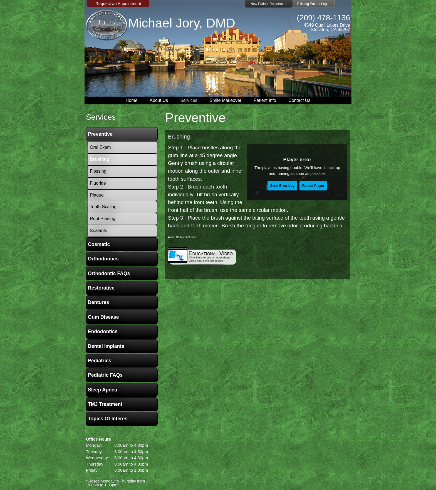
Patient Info (265, 100)
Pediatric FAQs (105, 375)
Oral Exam (100, 147)
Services (188, 100)
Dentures (98, 302)
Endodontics (103, 331)
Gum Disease (103, 317)
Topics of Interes (107, 418)
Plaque (97, 195)
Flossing (98, 171)
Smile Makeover (226, 100)
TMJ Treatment (105, 404)
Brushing (179, 137)
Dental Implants (106, 346)
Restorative (101, 288)
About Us (159, 100)
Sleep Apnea (102, 390)
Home (132, 100)
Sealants (98, 230)
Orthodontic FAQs (109, 273)
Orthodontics (103, 259)
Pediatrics (99, 360)
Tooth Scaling (103, 206)
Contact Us (299, 100)
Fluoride (98, 183)
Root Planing (102, 218)
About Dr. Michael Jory (182, 237)
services (101, 117)
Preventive (100, 134)
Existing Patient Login (313, 4)
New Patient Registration (269, 4)
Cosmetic (99, 244)
